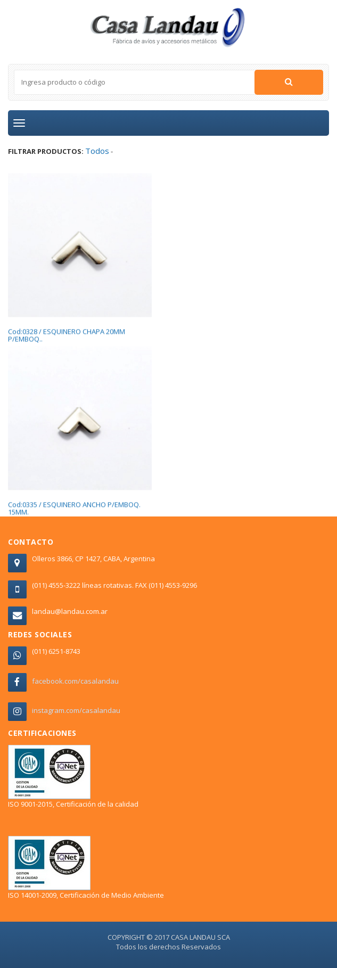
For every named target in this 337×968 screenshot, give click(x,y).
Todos (97, 150)
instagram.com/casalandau (76, 710)
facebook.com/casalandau (75, 681)
